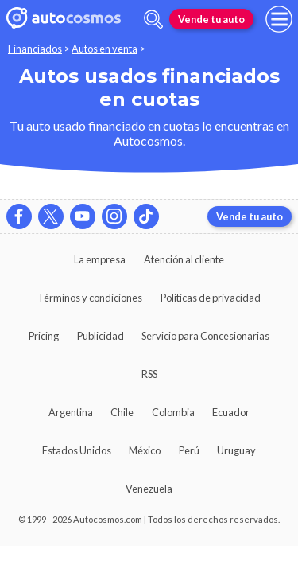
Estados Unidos (76, 450)
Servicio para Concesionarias (205, 335)
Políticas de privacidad (211, 297)
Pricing (44, 335)
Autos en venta (104, 48)
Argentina (70, 412)
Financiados (35, 48)
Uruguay (236, 450)
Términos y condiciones (89, 297)
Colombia (173, 412)
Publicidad (100, 335)
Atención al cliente (184, 259)
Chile (122, 412)
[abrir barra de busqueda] (153, 19)
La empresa (100, 259)
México (145, 450)
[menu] (278, 19)
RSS (149, 374)
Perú (189, 450)
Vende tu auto (211, 19)
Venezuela (149, 488)
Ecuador (231, 412)
